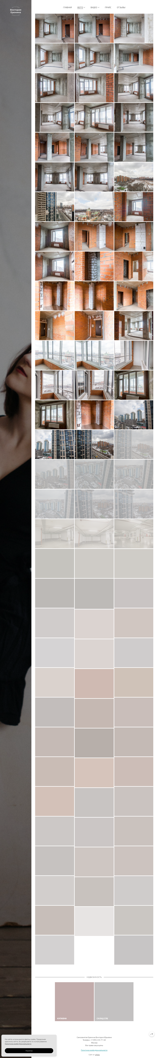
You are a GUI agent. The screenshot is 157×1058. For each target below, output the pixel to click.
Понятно (29, 1051)
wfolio (97, 1055)
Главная (67, 7)
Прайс (108, 7)
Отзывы (121, 7)
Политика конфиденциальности (94, 1050)
